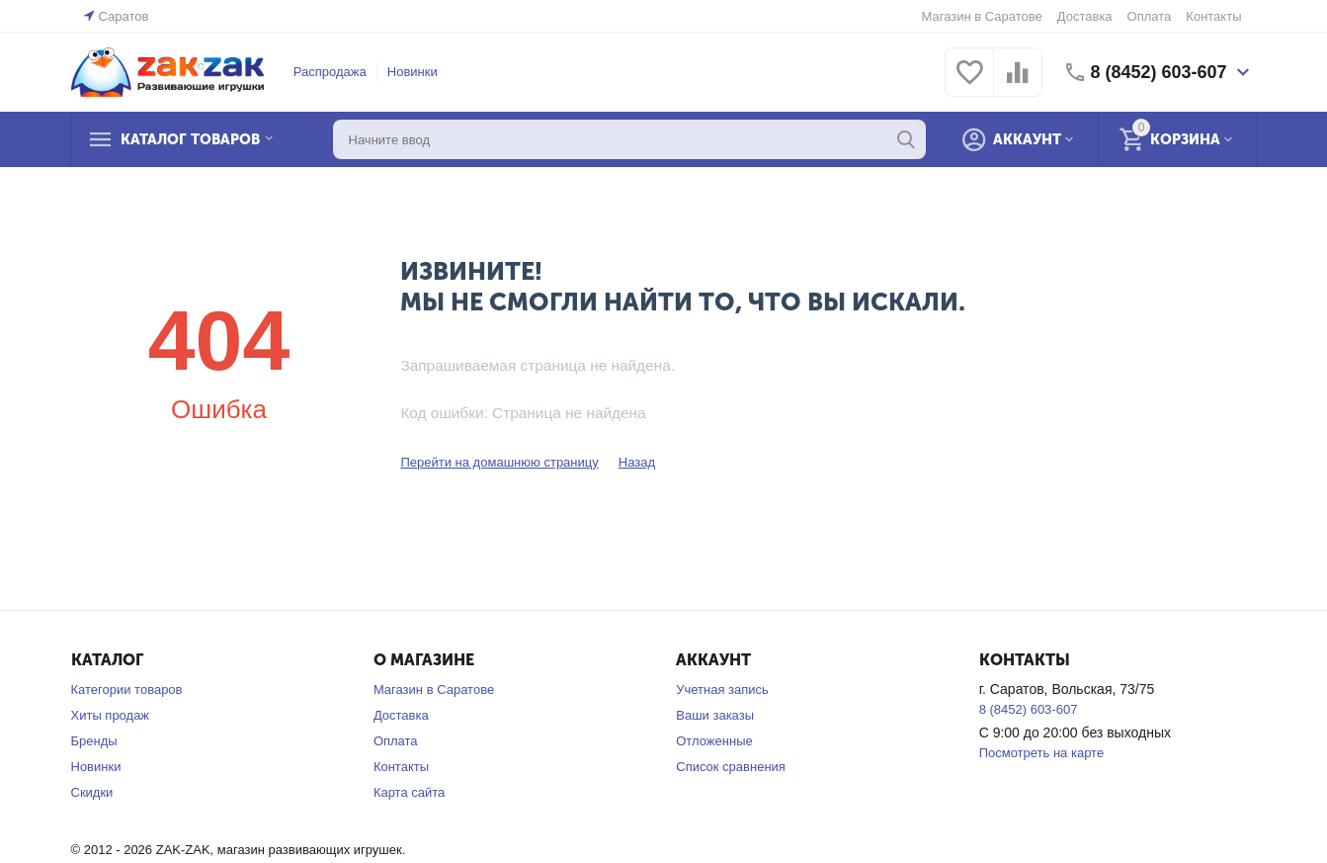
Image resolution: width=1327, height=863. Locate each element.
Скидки (92, 792)
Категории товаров (127, 689)
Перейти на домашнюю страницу (499, 462)
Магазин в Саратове (982, 16)
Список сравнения (731, 766)
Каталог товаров (193, 139)
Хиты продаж (110, 715)
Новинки (412, 71)
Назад (637, 462)
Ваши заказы (715, 715)
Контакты (1213, 16)
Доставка (1085, 16)
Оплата (1149, 16)
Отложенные (714, 741)
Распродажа (330, 71)
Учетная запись (722, 689)
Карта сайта (409, 792)
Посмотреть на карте (1041, 752)
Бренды (94, 741)
